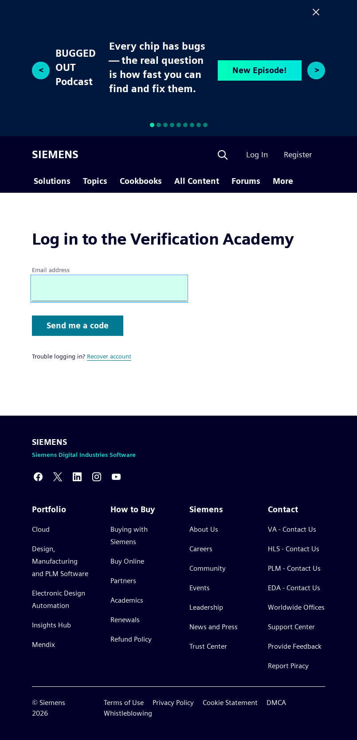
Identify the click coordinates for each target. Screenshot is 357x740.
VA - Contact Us (292, 529)
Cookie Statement (230, 702)
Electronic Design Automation (58, 599)
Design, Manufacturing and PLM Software (60, 561)
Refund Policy (131, 639)
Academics (126, 600)
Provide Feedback (295, 646)
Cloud (41, 529)
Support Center (291, 627)
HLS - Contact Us (293, 549)
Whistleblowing (128, 713)
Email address (51, 269)
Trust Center (208, 646)
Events (199, 588)
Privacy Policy (173, 702)
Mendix (43, 644)
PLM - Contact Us (294, 568)
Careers (200, 549)
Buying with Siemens (129, 535)
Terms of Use (124, 702)
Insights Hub (51, 625)
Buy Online (127, 561)
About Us (203, 529)
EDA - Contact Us (294, 588)
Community (207, 568)
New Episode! (259, 70)
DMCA (276, 702)
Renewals (125, 619)
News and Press (213, 627)
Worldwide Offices (296, 607)
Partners (123, 580)
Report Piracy (288, 666)
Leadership (206, 607)
